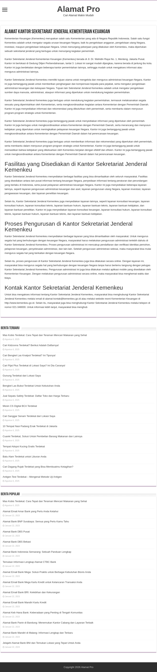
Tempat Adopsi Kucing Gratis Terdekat (24, 446)
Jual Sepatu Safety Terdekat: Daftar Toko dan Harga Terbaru (36, 395)
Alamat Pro (78, 9)
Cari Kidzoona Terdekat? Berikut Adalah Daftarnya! (31, 345)
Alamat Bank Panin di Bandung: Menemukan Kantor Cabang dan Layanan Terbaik (48, 622)
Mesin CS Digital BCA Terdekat (20, 406)
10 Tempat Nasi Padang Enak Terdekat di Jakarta (30, 426)
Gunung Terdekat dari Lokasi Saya (22, 375)
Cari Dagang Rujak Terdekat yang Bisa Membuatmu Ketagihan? (38, 466)
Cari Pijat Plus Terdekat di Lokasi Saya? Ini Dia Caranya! (34, 365)
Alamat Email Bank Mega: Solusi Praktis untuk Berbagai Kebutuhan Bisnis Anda (47, 572)
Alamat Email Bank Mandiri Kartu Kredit (24, 602)
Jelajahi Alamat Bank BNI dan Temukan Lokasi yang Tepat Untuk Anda (41, 642)
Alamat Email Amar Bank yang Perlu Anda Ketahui (30, 511)
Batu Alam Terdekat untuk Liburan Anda (24, 456)
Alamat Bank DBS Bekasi (17, 541)
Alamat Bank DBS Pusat (16, 531)
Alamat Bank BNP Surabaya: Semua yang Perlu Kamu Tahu (36, 521)
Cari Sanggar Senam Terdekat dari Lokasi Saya (29, 416)
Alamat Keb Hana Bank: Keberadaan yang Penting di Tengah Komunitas (43, 612)
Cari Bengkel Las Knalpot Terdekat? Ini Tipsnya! (29, 355)
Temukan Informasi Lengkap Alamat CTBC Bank (29, 562)
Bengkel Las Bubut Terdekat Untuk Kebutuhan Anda (31, 385)
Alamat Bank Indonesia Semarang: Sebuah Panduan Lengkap (37, 551)
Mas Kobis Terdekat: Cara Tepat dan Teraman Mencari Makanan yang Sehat (45, 335)
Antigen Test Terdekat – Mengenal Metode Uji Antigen (32, 476)
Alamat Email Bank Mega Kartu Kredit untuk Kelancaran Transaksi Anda (42, 582)
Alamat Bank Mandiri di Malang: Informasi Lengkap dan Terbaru (38, 632)
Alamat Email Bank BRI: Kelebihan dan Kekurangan (31, 592)
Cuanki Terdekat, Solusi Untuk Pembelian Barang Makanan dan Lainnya (42, 436)
